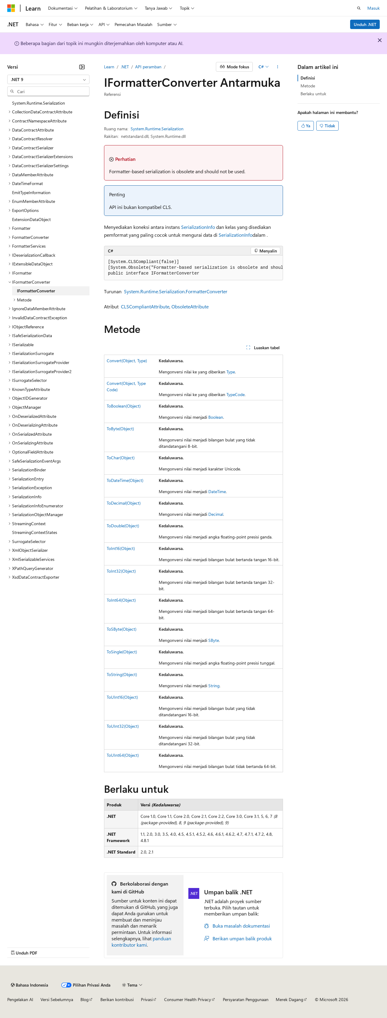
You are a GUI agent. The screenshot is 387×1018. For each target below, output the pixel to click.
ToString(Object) (122, 674)
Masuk (373, 8)
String (214, 685)
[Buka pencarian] (359, 8)
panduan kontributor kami (141, 941)
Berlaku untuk (313, 93)
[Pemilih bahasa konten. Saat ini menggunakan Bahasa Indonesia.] (29, 985)
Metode (308, 86)
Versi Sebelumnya (57, 999)
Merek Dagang (289, 999)
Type (230, 372)
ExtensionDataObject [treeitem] (31, 219)
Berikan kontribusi (117, 999)
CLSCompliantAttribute (145, 306)
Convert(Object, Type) (127, 360)
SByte (213, 640)
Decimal (215, 514)
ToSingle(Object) (122, 652)
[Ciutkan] (81, 66)
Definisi (308, 78)
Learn (109, 67)
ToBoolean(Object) (124, 406)
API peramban (148, 67)
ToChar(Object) (121, 457)
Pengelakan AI (20, 999)
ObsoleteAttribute (190, 306)
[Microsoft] (11, 8)
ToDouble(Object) (123, 526)
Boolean (215, 417)
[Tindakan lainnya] (277, 67)
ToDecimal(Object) (124, 503)
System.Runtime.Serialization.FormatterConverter (175, 291)
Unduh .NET (365, 24)
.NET (125, 67)
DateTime (217, 491)
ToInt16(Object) (121, 548)
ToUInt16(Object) (122, 697)
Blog (84, 999)
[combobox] (48, 79)
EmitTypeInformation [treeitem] (31, 192)
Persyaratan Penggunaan (245, 999)
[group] (193, 267)
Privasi (147, 999)
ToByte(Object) (120, 428)
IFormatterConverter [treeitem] (36, 291)
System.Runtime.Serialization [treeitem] (38, 103)
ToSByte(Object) (121, 629)
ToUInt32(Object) (123, 726)
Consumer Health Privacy (187, 999)
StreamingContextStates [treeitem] (34, 532)
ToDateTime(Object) (125, 480)
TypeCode (235, 394)
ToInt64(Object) (121, 600)
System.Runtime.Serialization (157, 129)
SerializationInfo (198, 227)
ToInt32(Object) (121, 571)
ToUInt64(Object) (123, 755)
